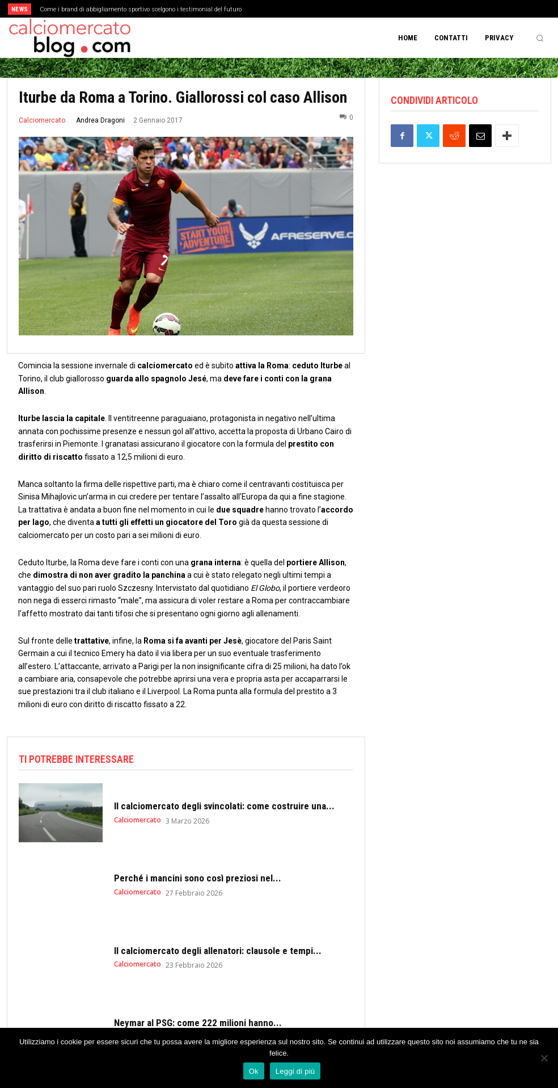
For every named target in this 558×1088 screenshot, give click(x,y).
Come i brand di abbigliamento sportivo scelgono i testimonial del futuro (141, 9)
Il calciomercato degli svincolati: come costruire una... (224, 806)
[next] (310, 9)
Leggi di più (295, 1071)
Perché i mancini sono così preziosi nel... (197, 878)
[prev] (292, 9)
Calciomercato (42, 120)
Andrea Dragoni (100, 120)
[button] (539, 38)
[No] (543, 1058)
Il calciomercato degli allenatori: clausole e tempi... (218, 950)
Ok (254, 1071)
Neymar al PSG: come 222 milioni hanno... (198, 1022)
